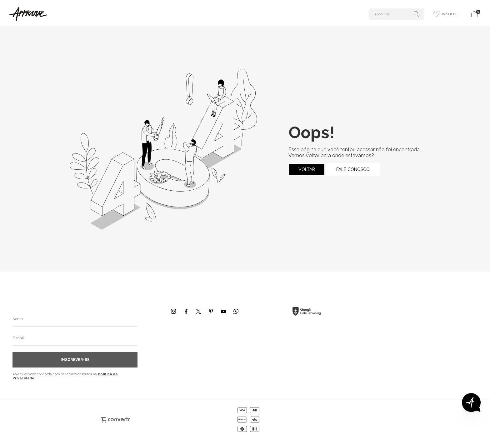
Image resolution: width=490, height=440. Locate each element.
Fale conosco (353, 169)
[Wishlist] (445, 14)
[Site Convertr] (115, 419)
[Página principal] (79, 14)
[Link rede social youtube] (223, 311)
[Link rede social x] (198, 311)
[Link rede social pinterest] (211, 311)
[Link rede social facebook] (186, 311)
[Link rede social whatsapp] (236, 311)
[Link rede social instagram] (173, 311)
